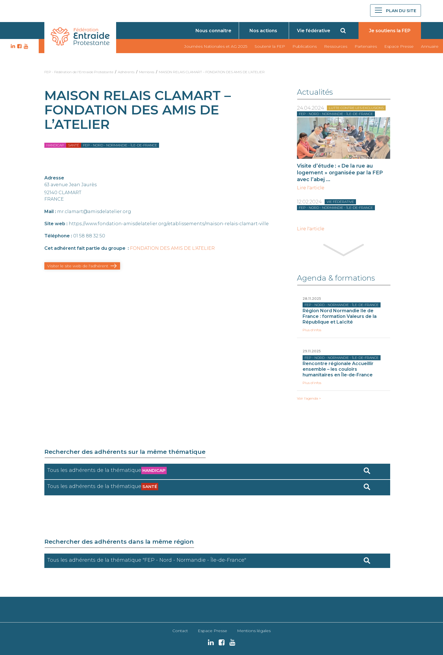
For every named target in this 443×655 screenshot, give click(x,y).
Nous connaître (213, 30)
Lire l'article (310, 187)
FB (18, 46)
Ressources (335, 46)
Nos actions (263, 30)
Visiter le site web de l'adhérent (77, 265)
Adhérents (126, 72)
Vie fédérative (313, 30)
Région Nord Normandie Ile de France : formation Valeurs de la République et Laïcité (340, 316)
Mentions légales (254, 630)
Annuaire (429, 46)
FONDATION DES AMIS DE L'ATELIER (172, 248)
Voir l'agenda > (309, 398)
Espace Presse (399, 46)
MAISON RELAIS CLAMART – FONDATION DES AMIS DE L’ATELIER (212, 72)
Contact (180, 630)
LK (12, 46)
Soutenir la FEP (270, 46)
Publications (304, 46)
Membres (146, 72)
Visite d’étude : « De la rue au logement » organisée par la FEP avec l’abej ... (340, 173)
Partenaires (366, 46)
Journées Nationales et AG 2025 (215, 46)
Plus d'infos (312, 330)
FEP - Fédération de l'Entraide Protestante (78, 72)
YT (25, 46)
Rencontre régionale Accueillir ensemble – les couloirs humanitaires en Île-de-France (338, 369)
